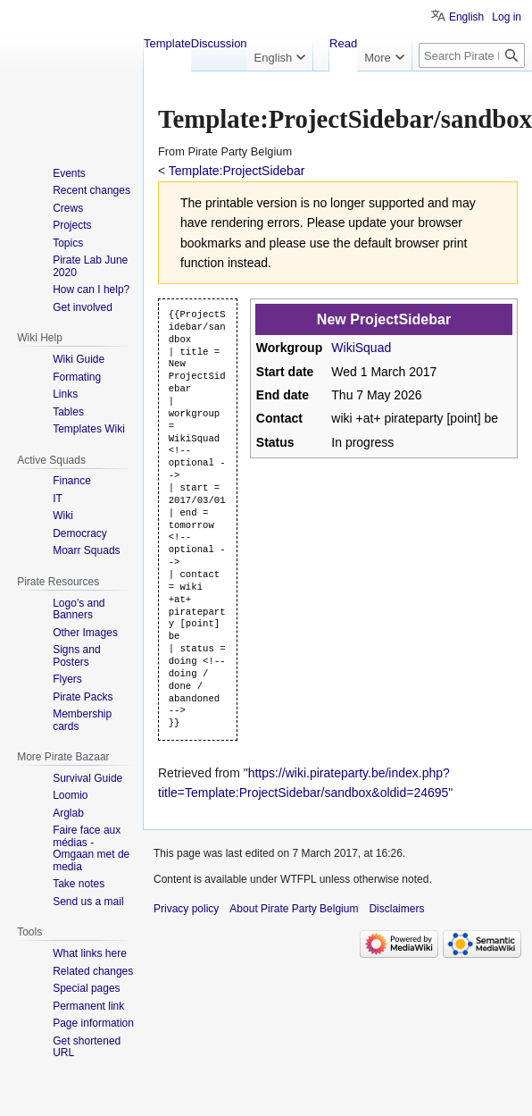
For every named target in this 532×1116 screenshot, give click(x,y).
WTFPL (298, 879)
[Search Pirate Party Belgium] (472, 55)
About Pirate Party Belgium (293, 908)
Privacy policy (186, 908)
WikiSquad (361, 347)
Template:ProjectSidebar (237, 171)
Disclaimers (396, 908)
